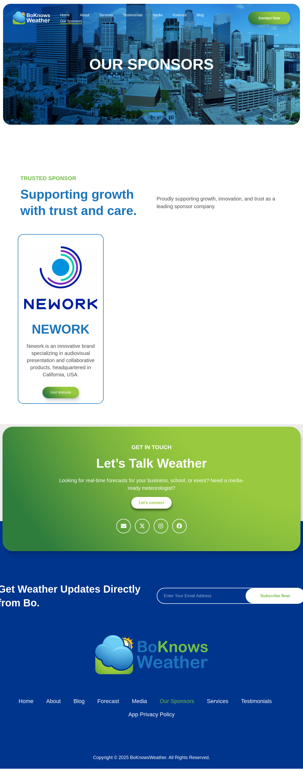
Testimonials (133, 15)
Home (65, 15)
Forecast (179, 15)
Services (106, 15)
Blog (200, 15)
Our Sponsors (71, 21)
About (84, 15)
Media (158, 15)
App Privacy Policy (151, 716)
